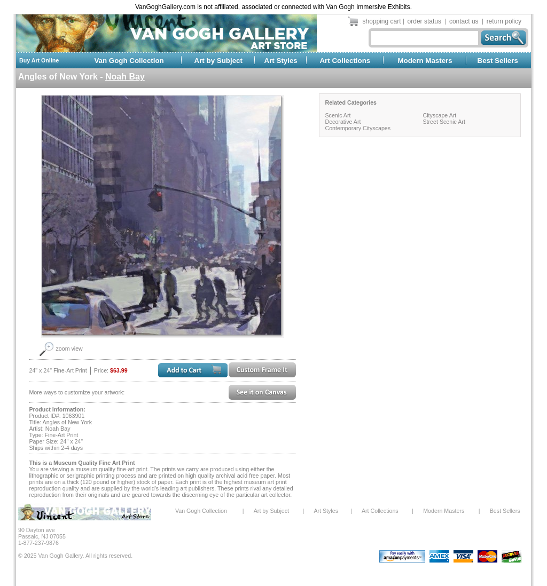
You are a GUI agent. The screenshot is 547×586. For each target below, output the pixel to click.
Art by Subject (218, 61)
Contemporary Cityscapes (357, 128)
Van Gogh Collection (128, 61)
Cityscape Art (439, 115)
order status (424, 21)
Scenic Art (337, 115)
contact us (464, 21)
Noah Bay (125, 76)
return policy (504, 21)
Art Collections (344, 61)
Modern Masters (424, 61)
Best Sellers (498, 61)
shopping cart (382, 21)
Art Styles (281, 61)
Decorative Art (343, 121)
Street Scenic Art (444, 121)
